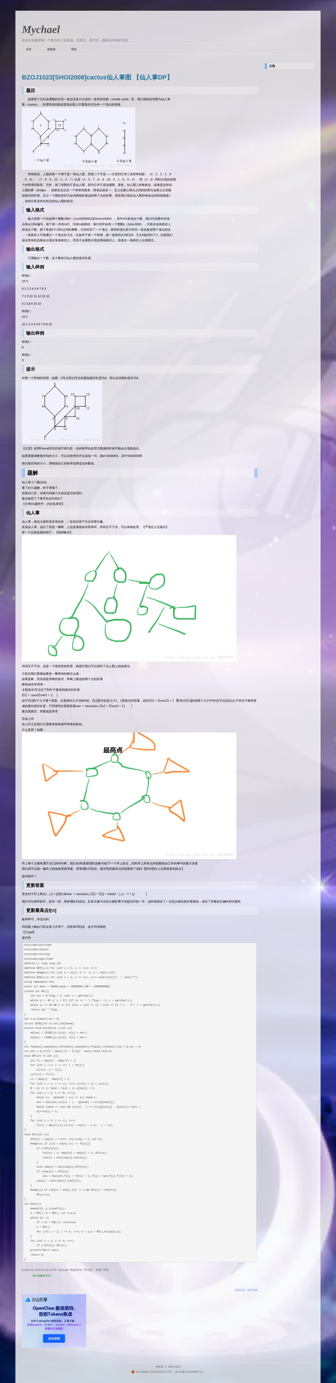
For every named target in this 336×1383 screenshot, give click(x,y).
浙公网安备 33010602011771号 (151, 1371)
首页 (29, 49)
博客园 (159, 1366)
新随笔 (51, 49)
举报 (105, 1269)
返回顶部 (252, 1289)
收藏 (98, 1269)
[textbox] (39, 694)
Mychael (41, 29)
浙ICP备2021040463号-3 (189, 1371)
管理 (73, 49)
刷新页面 (240, 1289)
